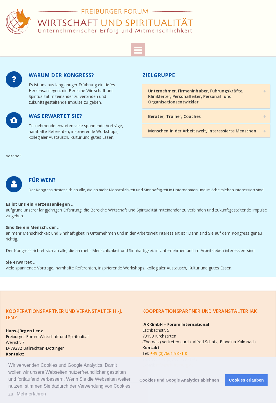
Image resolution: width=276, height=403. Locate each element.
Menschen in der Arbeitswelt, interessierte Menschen (202, 131)
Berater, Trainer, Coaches (174, 116)
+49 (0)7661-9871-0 (168, 353)
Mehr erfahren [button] (31, 393)
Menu (138, 49)
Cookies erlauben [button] (246, 380)
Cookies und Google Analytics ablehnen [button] (179, 380)
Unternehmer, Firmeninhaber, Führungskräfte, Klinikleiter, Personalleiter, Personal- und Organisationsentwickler (196, 96)
